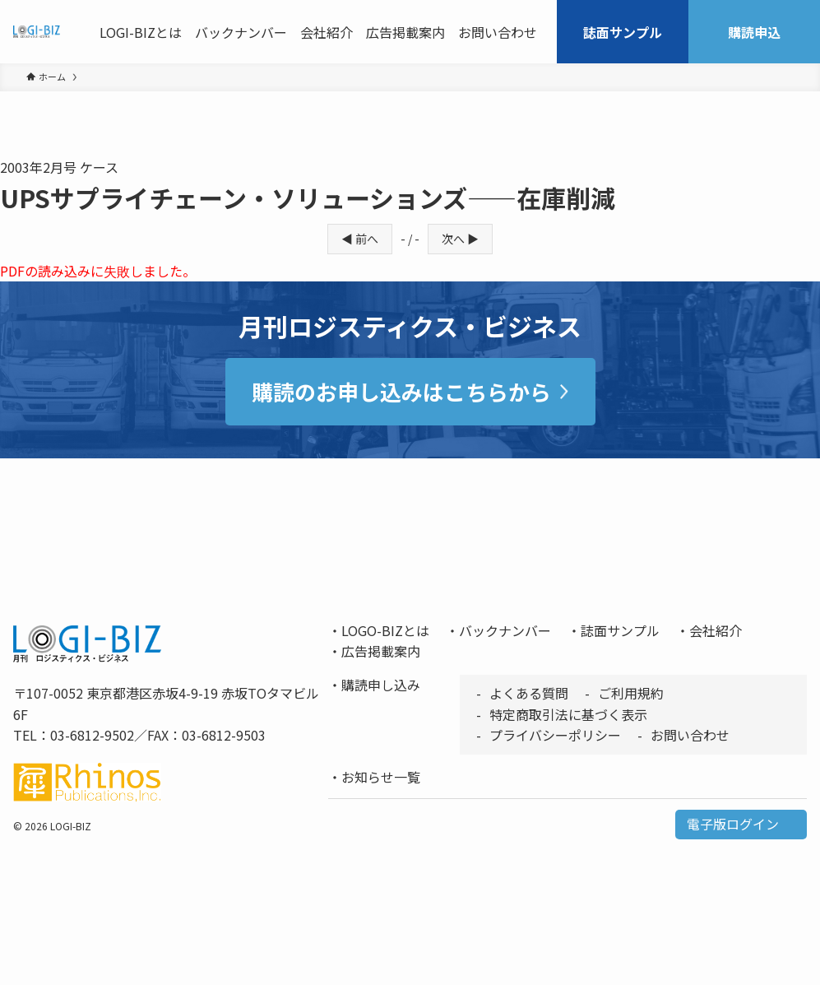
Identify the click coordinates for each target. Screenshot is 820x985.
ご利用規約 (631, 693)
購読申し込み (380, 685)
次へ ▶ (460, 238)
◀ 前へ (359, 238)
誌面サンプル (620, 630)
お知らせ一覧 (380, 777)
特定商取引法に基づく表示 (568, 714)
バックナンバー (505, 630)
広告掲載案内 (380, 651)
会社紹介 (715, 630)
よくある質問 (528, 693)
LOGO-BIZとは (385, 630)
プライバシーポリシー (555, 735)
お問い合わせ (690, 735)
